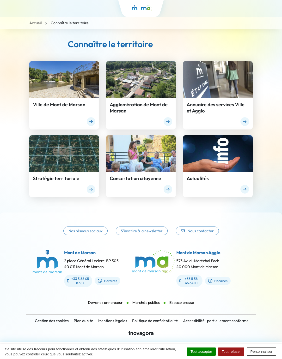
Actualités (198, 178)
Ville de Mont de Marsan (59, 104)
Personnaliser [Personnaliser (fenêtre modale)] (261, 351)
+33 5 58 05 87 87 (75, 281)
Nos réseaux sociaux (85, 235)
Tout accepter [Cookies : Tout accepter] (201, 351)
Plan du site (83, 320)
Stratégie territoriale (56, 178)
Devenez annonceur (105, 305)
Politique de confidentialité (155, 320)
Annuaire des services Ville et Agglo (216, 107)
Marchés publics (146, 305)
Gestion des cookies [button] (52, 320)
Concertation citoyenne (135, 178)
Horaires (104, 281)
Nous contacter (197, 235)
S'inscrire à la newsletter (142, 235)
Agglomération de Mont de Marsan (139, 107)
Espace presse (181, 305)
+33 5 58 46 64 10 (192, 281)
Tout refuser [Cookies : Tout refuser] (231, 351)
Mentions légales (112, 320)
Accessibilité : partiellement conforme (216, 320)
